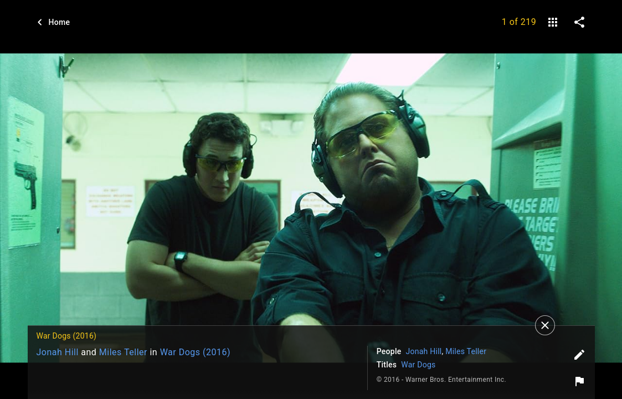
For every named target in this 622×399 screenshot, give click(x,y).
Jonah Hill (58, 352)
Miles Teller (123, 352)
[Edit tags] (579, 354)
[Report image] (579, 381)
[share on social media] (579, 22)
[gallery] (552, 22)
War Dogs (418, 364)
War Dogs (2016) (195, 352)
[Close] (545, 325)
